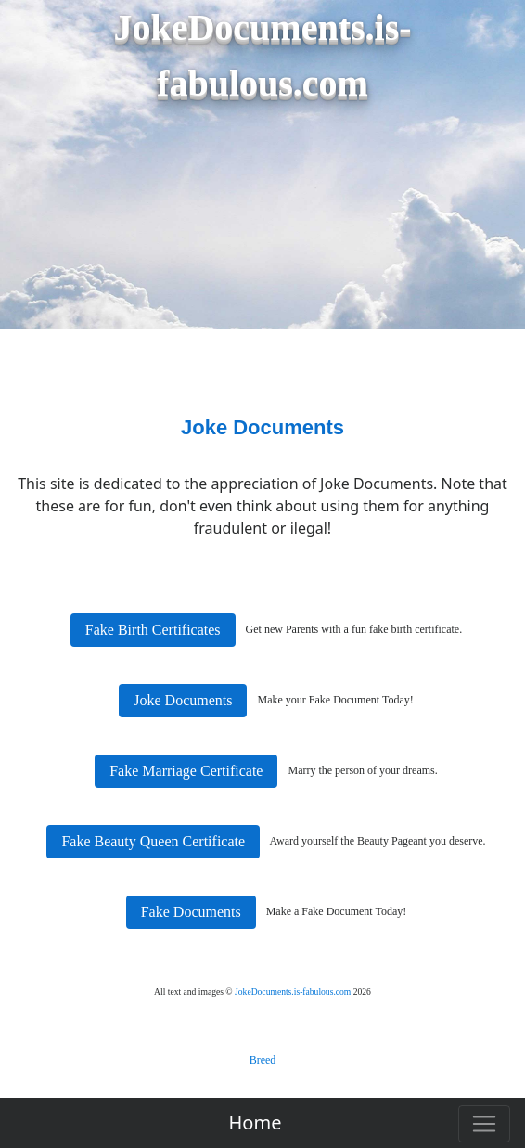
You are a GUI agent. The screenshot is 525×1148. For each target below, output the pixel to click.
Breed (263, 1059)
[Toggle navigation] (484, 1123)
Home (255, 1122)
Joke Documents (183, 700)
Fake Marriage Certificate (185, 771)
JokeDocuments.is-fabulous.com (293, 992)
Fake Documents (191, 912)
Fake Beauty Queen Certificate (153, 841)
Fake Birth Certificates (153, 630)
